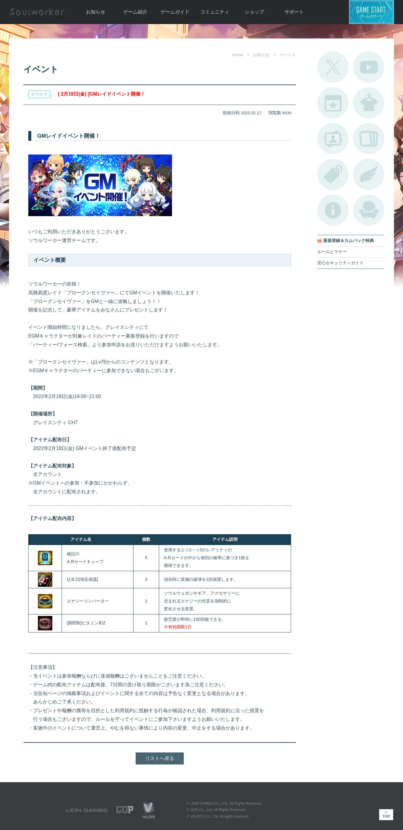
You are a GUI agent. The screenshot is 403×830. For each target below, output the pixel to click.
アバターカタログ (368, 102)
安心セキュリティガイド (340, 263)
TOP (386, 814)
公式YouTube (368, 67)
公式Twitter (333, 67)
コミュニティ (214, 11)
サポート (294, 11)
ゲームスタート (371, 12)
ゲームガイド (175, 11)
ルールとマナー (332, 252)
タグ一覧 (333, 174)
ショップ (254, 11)
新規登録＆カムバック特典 (348, 240)
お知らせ (95, 11)
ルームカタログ (368, 210)
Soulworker (36, 12)
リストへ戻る (159, 758)
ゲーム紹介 (135, 11)
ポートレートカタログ (333, 138)
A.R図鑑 (368, 138)
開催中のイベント (333, 102)
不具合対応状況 (333, 210)
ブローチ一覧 (368, 174)
